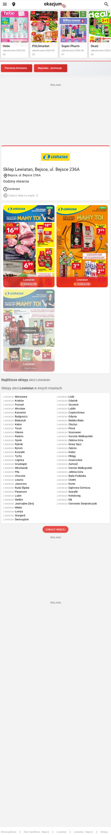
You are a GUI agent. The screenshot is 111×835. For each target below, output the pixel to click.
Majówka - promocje (50, 68)
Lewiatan (61, 831)
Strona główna (8, 831)
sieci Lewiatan (25, 380)
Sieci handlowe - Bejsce (36, 831)
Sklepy (104, 831)
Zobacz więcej (55, 529)
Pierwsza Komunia (16, 68)
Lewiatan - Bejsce (83, 831)
